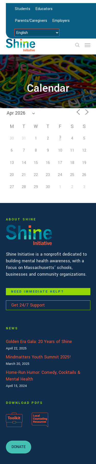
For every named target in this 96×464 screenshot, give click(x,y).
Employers (61, 20)
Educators (43, 9)
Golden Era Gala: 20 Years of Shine (39, 342)
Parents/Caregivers (31, 20)
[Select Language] (36, 32)
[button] (87, 45)
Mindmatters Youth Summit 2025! (38, 357)
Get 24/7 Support (28, 305)
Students (22, 9)
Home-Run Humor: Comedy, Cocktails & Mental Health (43, 375)
